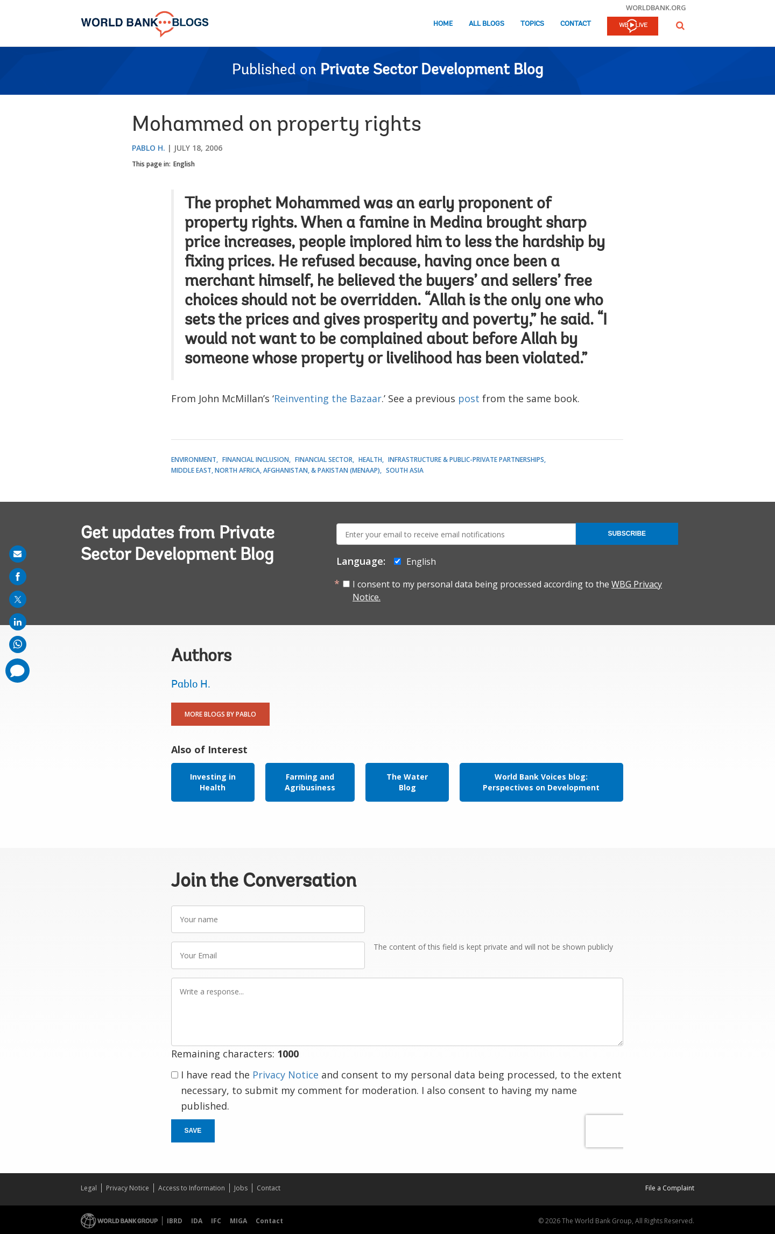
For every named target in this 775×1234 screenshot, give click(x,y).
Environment (193, 459)
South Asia (405, 470)
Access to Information (191, 1188)
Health (370, 459)
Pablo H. (148, 148)
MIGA (238, 1220)
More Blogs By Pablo (220, 714)
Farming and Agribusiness (310, 782)
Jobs (241, 1188)
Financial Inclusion (255, 459)
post (469, 398)
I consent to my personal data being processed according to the (507, 590)
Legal (89, 1188)
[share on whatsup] (17, 644)
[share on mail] (17, 554)
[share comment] (17, 670)
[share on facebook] (17, 576)
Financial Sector (324, 459)
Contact (575, 23)
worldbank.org (656, 7)
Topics (532, 23)
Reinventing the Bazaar (328, 398)
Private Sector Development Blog (431, 70)
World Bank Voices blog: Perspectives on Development (541, 782)
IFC (216, 1220)
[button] (680, 25)
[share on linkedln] (17, 621)
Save (193, 1130)
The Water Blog (407, 782)
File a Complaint (669, 1188)
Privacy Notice (285, 1074)
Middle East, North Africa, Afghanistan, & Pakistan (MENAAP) (275, 470)
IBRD (174, 1220)
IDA (196, 1220)
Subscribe (627, 533)
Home (443, 23)
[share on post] (17, 599)
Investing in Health (213, 782)
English (184, 164)
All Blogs (486, 23)
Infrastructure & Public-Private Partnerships (466, 459)
